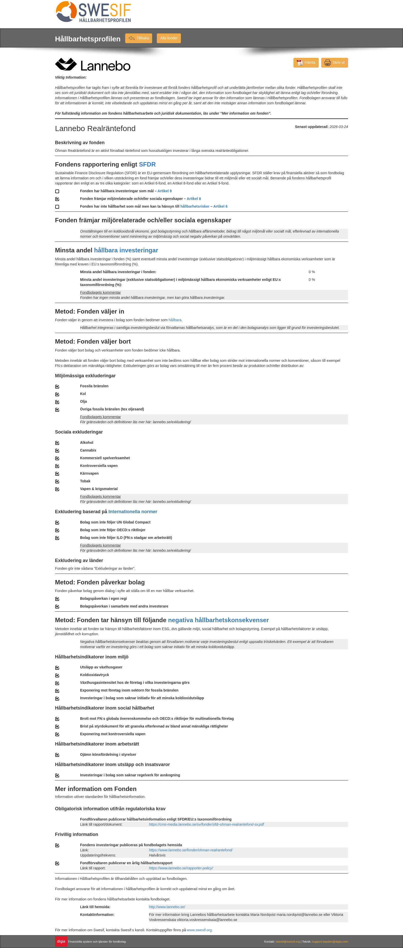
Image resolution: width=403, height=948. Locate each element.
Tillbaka (139, 38)
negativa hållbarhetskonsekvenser (218, 619)
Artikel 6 (220, 206)
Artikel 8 (194, 199)
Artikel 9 (165, 191)
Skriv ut (335, 63)
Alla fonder (169, 38)
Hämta (306, 63)
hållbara (175, 320)
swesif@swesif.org (288, 941)
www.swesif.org (199, 930)
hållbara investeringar (126, 250)
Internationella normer (132, 511)
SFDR (147, 164)
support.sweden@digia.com (330, 941)
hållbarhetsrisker (194, 206)
